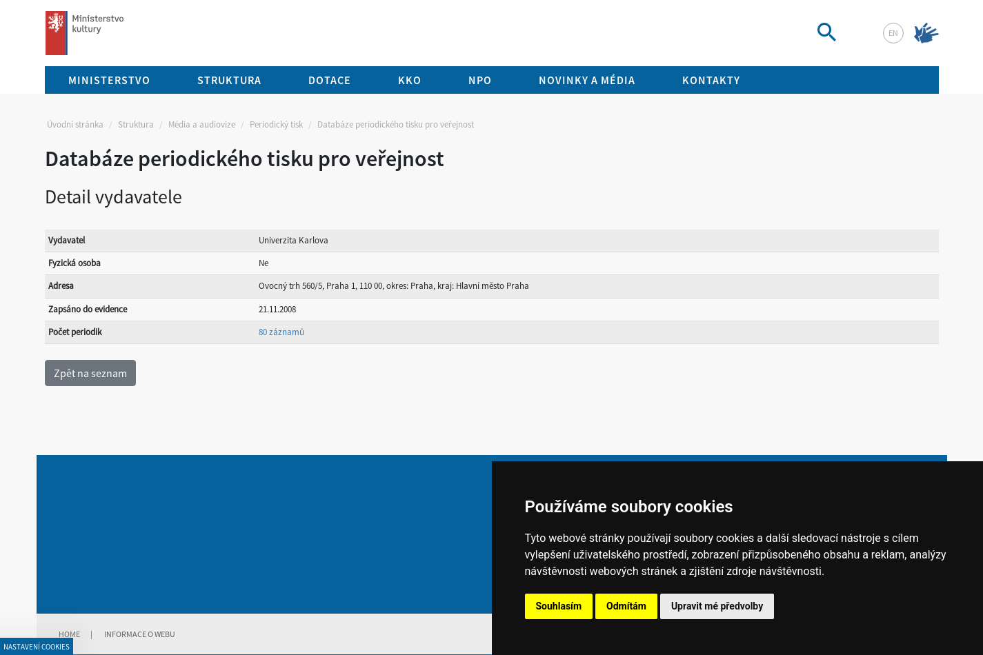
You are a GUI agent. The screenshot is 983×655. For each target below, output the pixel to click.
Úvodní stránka (75, 124)
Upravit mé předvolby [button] (717, 606)
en (893, 33)
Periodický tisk (276, 124)
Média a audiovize (201, 124)
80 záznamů (281, 332)
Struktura (136, 124)
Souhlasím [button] (559, 606)
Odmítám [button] (626, 606)
